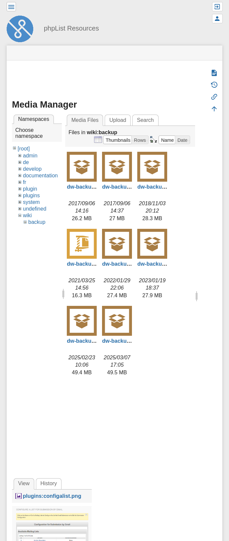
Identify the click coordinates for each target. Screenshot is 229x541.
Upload (117, 120)
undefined (34, 209)
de (26, 162)
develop (32, 169)
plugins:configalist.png (52, 496)
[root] (24, 148)
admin (30, 155)
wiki (27, 215)
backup (37, 222)
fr (24, 182)
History (48, 483)
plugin (30, 189)
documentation (40, 175)
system (31, 202)
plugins (31, 195)
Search (145, 120)
